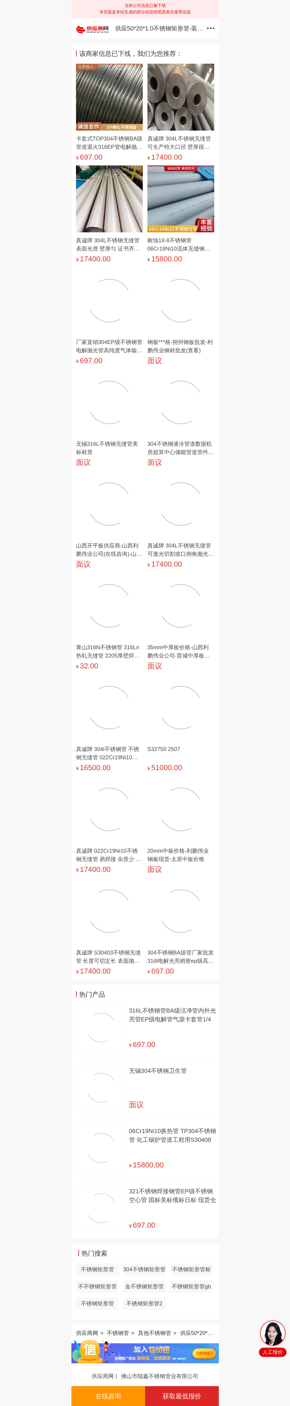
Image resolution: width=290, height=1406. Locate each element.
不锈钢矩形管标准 (191, 1271)
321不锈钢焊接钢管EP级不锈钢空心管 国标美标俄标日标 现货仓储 (172, 1196)
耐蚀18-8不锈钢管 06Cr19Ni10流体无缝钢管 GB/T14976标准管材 (178, 245)
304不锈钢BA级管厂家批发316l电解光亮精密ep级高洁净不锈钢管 (180, 957)
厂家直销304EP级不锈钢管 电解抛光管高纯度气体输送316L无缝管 (109, 347)
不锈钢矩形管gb (191, 1286)
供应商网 (87, 1333)
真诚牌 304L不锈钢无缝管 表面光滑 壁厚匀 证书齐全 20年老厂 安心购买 (108, 245)
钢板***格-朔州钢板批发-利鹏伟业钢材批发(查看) (180, 346)
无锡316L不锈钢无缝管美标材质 (107, 448)
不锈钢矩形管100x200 (97, 1305)
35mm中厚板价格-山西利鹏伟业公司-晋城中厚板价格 (178, 652)
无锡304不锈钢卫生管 (158, 1070)
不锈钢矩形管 (97, 1269)
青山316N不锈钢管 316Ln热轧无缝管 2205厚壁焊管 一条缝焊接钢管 (108, 652)
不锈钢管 (118, 1333)
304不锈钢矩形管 (144, 1269)
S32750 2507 (163, 749)
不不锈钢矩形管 (97, 1286)
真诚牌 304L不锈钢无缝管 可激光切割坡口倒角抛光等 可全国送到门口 (180, 550)
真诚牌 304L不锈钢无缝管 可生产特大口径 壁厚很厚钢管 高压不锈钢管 (179, 143)
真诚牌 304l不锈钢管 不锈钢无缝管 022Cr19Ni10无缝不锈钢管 (107, 754)
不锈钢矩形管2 (144, 1303)
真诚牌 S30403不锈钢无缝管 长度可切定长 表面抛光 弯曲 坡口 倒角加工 (108, 957)
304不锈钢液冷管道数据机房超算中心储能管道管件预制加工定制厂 (180, 448)
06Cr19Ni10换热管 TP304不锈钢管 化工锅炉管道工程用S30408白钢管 (172, 1136)
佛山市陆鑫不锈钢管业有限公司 (159, 1376)
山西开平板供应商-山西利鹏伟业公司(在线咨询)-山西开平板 (109, 550)
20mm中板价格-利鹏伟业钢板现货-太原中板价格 (178, 855)
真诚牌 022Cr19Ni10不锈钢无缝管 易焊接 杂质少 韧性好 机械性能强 (108, 855)
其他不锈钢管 (154, 1333)
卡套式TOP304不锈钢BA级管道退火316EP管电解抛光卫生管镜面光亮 (109, 143)
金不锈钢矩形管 (144, 1286)
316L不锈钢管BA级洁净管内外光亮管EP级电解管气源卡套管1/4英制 (172, 1015)
